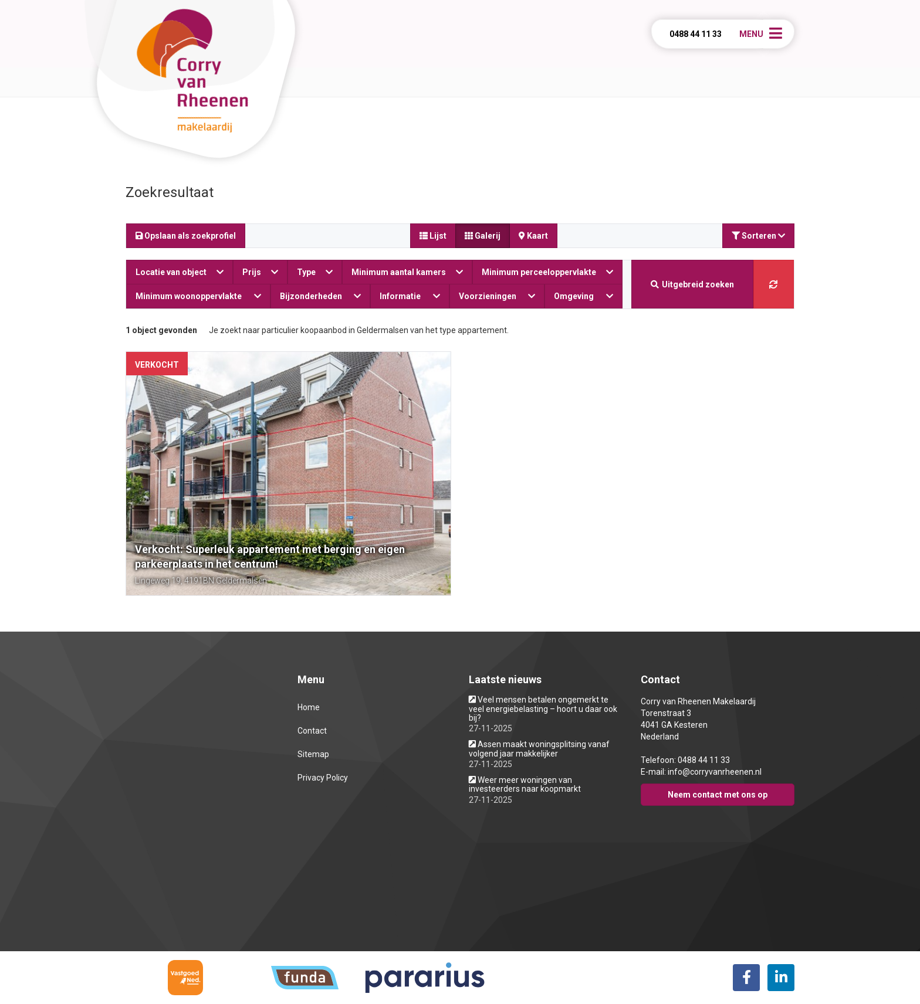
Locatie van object (180, 272)
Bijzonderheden (320, 296)
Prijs (260, 272)
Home (308, 707)
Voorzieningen (497, 296)
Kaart (533, 235)
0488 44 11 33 (695, 34)
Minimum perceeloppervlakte (547, 272)
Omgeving (583, 296)
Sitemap (313, 754)
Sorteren (758, 235)
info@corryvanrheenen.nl (715, 771)
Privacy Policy (322, 777)
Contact (312, 730)
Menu (751, 34)
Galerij (482, 235)
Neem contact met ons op (717, 794)
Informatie (410, 296)
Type (315, 272)
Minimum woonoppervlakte (198, 296)
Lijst (433, 235)
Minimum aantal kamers (407, 272)
